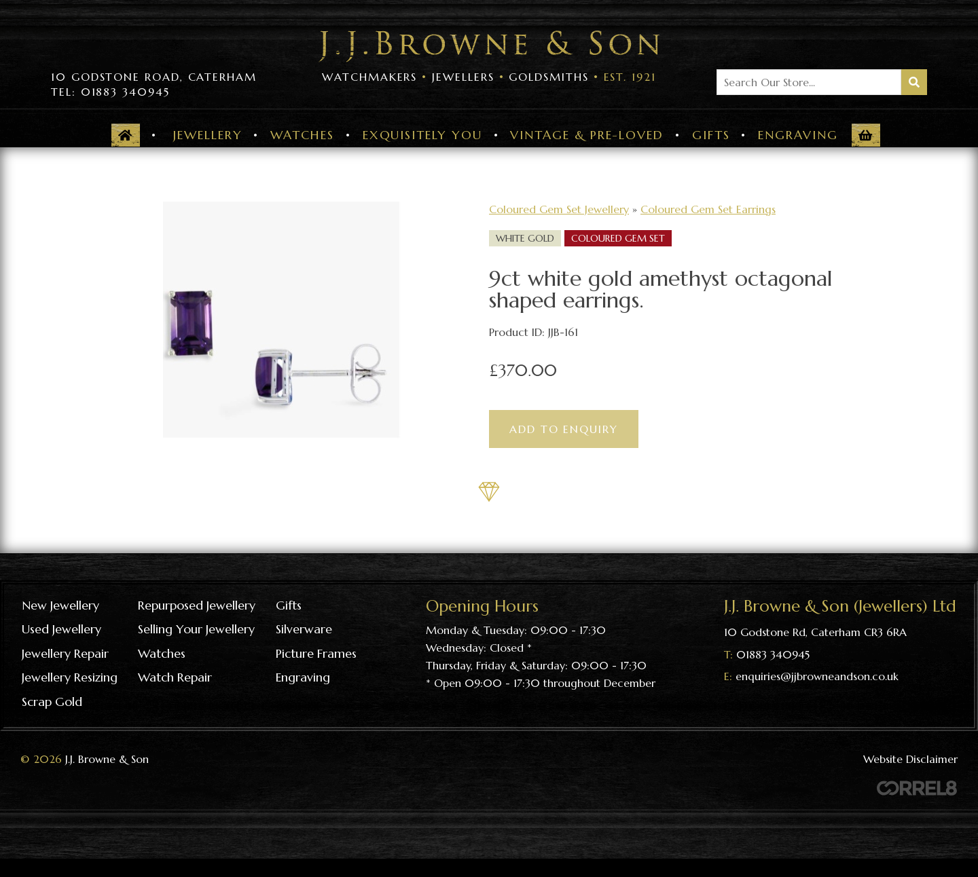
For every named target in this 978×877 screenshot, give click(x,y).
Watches (301, 135)
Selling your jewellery (196, 629)
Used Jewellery (61, 629)
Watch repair (175, 677)
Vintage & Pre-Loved (586, 135)
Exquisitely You (422, 135)
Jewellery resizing (69, 677)
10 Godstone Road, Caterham (154, 76)
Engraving (797, 135)
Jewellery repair (65, 653)
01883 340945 (773, 654)
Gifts (711, 135)
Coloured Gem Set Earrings (708, 209)
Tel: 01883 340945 (110, 91)
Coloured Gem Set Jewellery (559, 209)
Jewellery (207, 135)
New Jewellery (60, 605)
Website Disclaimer (910, 759)
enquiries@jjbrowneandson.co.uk (817, 676)
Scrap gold (52, 701)
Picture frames (316, 653)
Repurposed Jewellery (196, 605)
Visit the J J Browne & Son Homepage (489, 46)
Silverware (304, 629)
